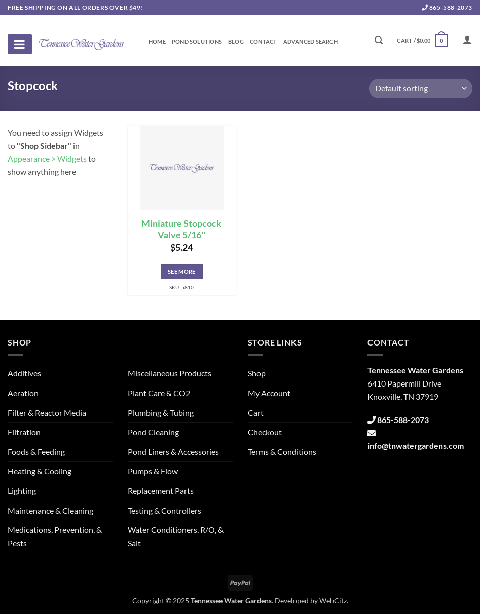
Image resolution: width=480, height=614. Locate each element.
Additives (24, 373)
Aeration (23, 393)
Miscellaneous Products (169, 373)
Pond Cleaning (153, 432)
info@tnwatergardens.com (415, 445)
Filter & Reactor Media (47, 412)
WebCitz (333, 600)
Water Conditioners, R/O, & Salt (176, 536)
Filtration (24, 432)
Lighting (22, 490)
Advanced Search (310, 42)
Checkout (265, 432)
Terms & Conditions (282, 451)
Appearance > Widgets (47, 158)
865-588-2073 (447, 7)
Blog (236, 42)
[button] (422, 40)
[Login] (467, 39)
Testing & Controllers (164, 510)
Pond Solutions (197, 42)
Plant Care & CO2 (159, 393)
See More (182, 271)
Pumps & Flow (153, 471)
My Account (269, 393)
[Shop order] (420, 88)
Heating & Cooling (39, 471)
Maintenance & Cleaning (50, 510)
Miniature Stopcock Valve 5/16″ (181, 229)
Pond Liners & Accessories (173, 451)
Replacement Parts (161, 490)
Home (157, 42)
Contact (263, 42)
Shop (257, 373)
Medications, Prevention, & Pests (55, 536)
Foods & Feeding (36, 451)
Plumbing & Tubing (161, 412)
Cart (256, 412)
